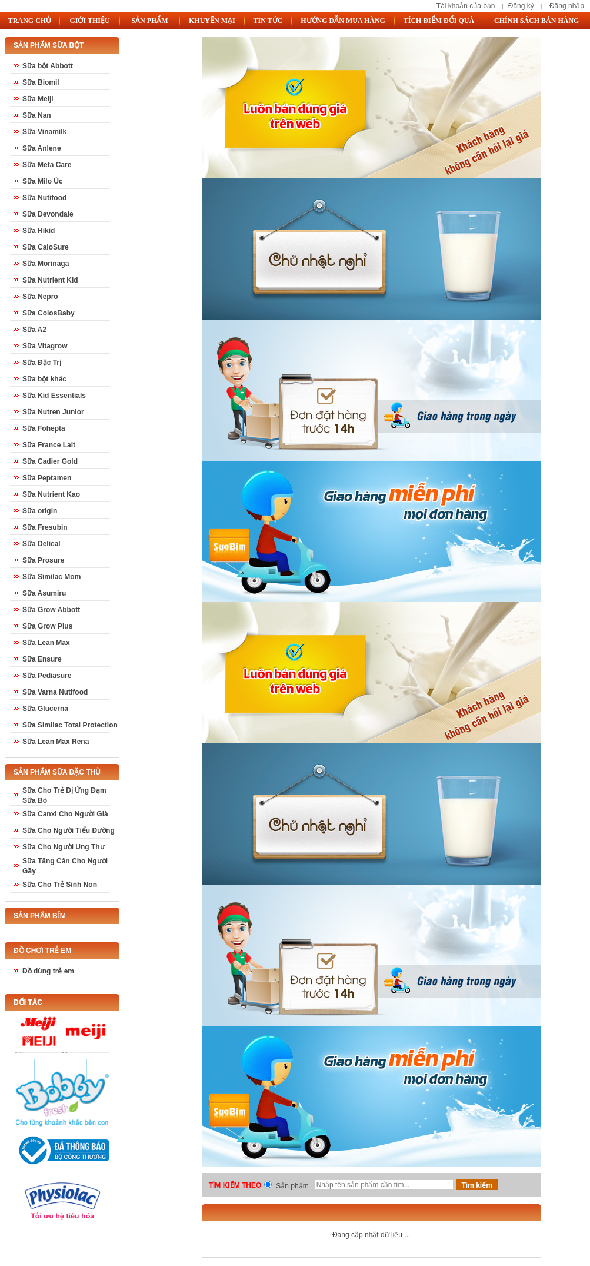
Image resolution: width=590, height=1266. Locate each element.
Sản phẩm (292, 1186)
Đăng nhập (566, 6)
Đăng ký (521, 6)
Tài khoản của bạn (465, 6)
